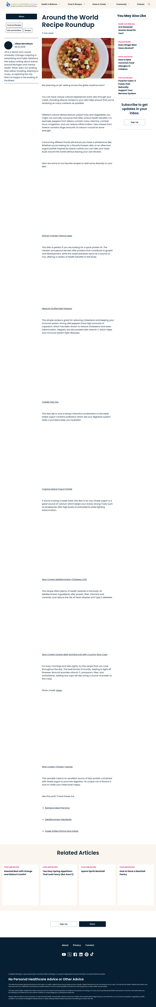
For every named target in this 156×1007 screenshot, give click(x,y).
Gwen (59, 690)
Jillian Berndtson (24, 43)
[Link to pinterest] (86, 955)
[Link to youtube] (64, 955)
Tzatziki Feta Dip (50, 402)
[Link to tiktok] (92, 955)
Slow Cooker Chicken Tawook (57, 766)
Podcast (140, 4)
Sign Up (134, 122)
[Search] (149, 4)
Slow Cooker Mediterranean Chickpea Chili (64, 579)
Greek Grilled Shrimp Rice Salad (61, 831)
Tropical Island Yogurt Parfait (57, 489)
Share (21, 16)
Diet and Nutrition (14, 30)
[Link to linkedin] (81, 955)
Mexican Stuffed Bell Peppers (57, 308)
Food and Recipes (14, 25)
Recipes (28, 30)
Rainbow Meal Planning (57, 807)
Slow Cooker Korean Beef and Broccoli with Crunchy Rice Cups (74, 654)
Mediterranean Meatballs (58, 819)
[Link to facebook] (75, 955)
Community (123, 4)
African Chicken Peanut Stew (57, 235)
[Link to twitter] (69, 955)
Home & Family (100, 4)
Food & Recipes (76, 4)
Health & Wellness (51, 4)
